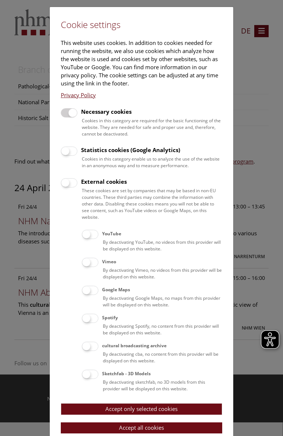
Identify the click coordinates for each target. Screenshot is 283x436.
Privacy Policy (78, 95)
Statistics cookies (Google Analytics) (130, 150)
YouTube (111, 234)
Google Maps (116, 289)
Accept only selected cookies (141, 408)
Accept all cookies (141, 427)
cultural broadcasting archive (134, 345)
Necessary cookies (106, 111)
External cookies (104, 181)
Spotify (110, 317)
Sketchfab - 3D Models (126, 373)
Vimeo (109, 262)
